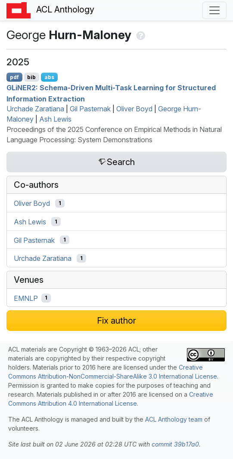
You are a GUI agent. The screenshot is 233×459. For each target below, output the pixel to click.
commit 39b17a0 (175, 444)
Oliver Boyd (134, 108)
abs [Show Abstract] (49, 77)
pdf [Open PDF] (14, 77)
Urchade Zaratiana (35, 108)
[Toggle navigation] (214, 10)
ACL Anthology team (173, 419)
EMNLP (26, 298)
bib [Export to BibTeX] (31, 77)
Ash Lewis (55, 119)
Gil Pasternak (90, 108)
